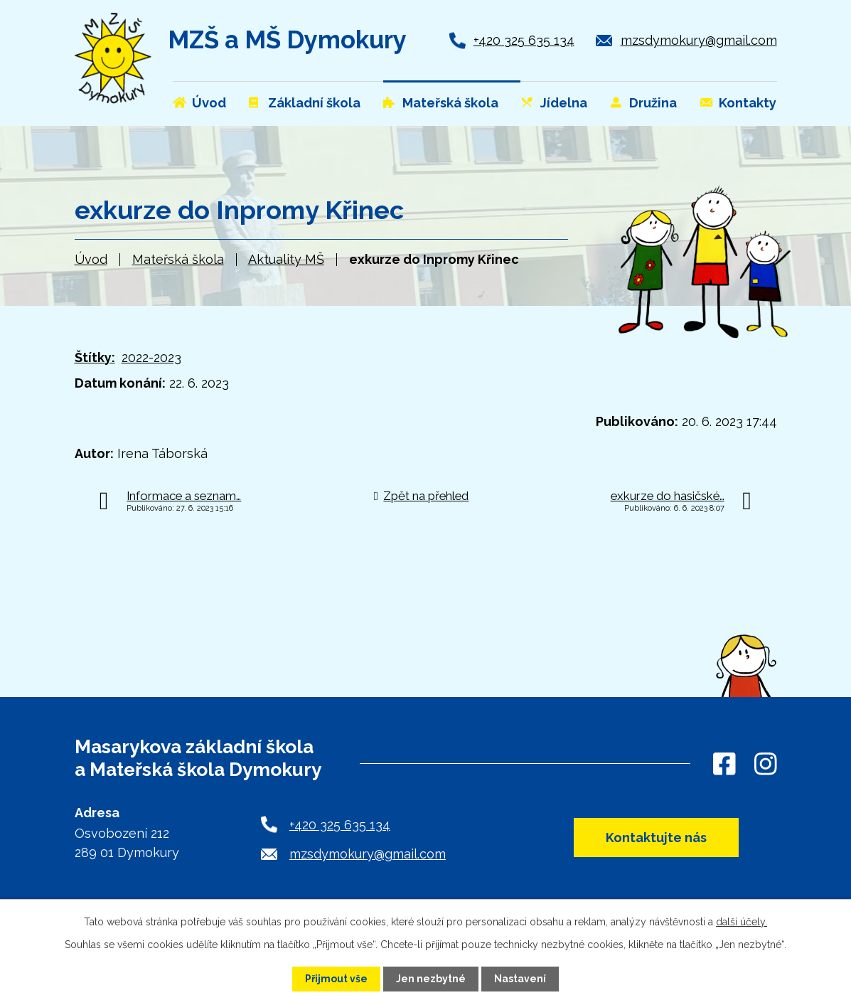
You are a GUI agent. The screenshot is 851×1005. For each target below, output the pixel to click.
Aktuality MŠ (286, 259)
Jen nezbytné (431, 978)
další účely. (741, 921)
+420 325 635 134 (523, 40)
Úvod (91, 259)
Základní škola (314, 102)
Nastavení (520, 978)
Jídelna (563, 102)
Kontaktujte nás (656, 837)
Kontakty (747, 102)
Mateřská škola (178, 259)
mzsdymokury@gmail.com (699, 40)
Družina (653, 102)
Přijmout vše (336, 978)
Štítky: (95, 357)
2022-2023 (151, 357)
